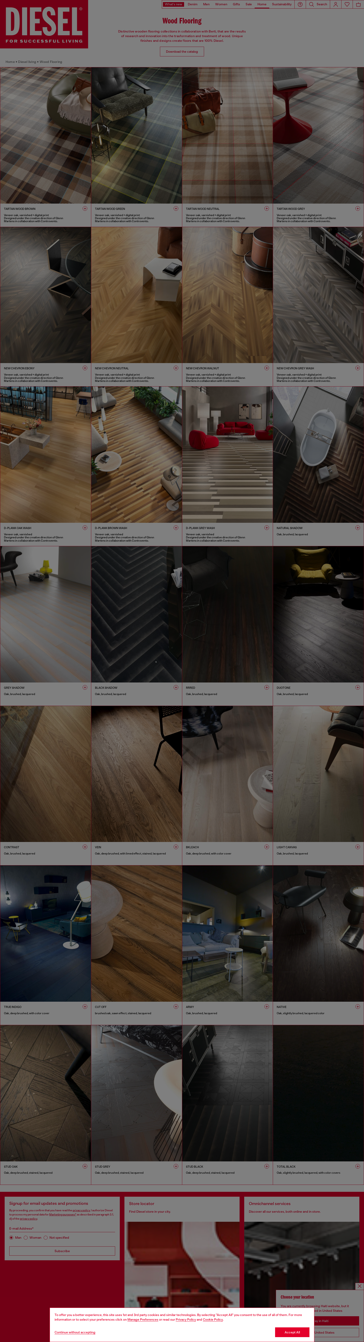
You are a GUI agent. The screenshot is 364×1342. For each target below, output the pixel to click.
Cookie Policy (213, 1319)
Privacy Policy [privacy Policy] (186, 1319)
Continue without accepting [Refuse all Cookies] (75, 1332)
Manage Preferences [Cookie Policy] (142, 1319)
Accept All (292, 1332)
